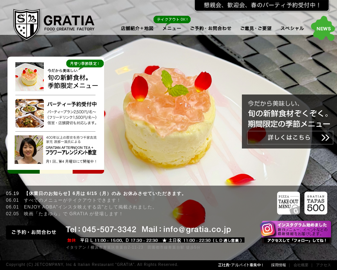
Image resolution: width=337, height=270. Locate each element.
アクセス (323, 265)
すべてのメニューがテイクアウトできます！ (72, 200)
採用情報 (278, 265)
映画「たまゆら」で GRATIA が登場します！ (74, 213)
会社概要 (301, 265)
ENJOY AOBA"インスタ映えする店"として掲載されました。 (90, 207)
